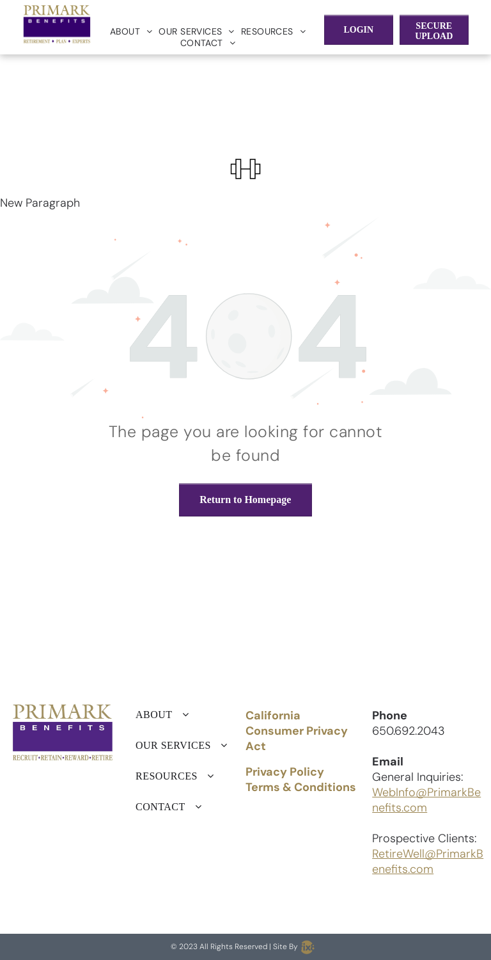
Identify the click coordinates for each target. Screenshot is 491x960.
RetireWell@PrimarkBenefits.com (427, 861)
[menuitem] (131, 31)
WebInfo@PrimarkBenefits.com (426, 800)
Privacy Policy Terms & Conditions (301, 779)
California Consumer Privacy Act (297, 731)
